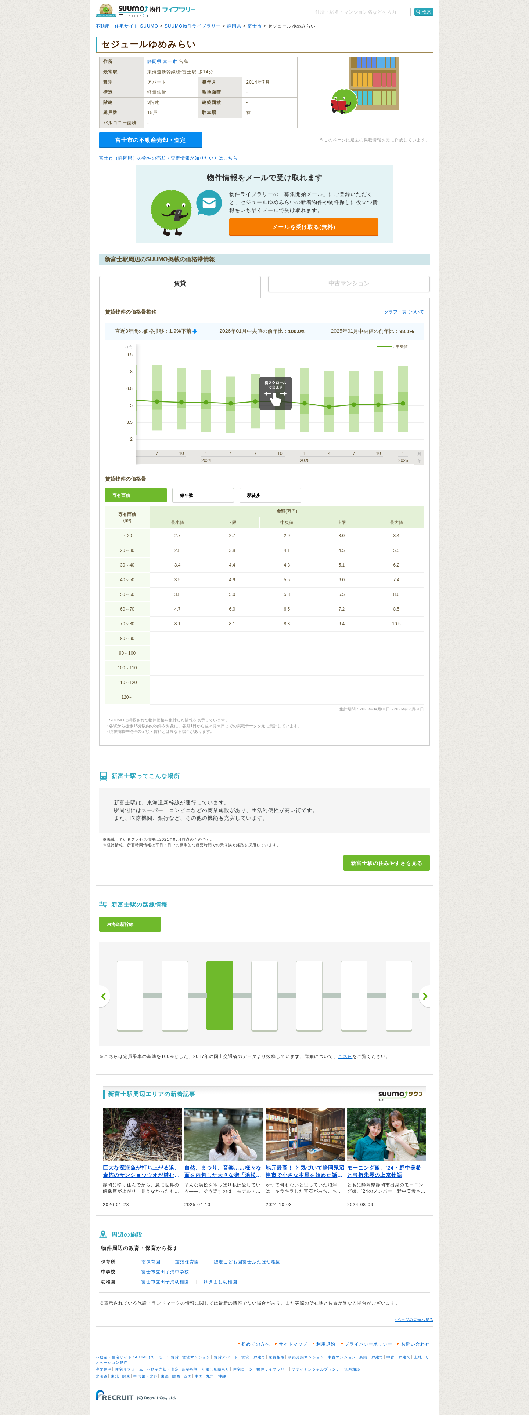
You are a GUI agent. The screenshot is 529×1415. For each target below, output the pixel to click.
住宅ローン (243, 1369)
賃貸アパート (226, 1357)
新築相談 (190, 1369)
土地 (418, 1357)
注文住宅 (104, 1369)
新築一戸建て (371, 1357)
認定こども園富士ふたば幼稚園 (247, 1262)
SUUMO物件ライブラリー (193, 26)
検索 (427, 11)
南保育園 (151, 1262)
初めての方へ (255, 1344)
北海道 (102, 1376)
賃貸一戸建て (253, 1357)
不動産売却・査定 (163, 1369)
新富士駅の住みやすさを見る (386, 863)
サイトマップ (293, 1344)
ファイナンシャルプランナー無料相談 (326, 1369)
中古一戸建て (398, 1357)
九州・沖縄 (216, 1376)
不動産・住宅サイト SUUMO (127, 26)
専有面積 (121, 495)
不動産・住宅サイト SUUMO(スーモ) (130, 1357)
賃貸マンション (196, 1357)
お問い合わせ (415, 1344)
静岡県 (234, 26)
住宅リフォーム (129, 1369)
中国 (199, 1376)
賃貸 (175, 1357)
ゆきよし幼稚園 (220, 1281)
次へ (424, 996)
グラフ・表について (404, 311)
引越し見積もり (215, 1369)
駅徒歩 (253, 495)
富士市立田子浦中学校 (165, 1271)
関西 (176, 1376)
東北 (115, 1376)
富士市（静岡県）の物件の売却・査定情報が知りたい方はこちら (168, 158)
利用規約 (325, 1344)
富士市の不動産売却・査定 (150, 140)
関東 (126, 1376)
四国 (188, 1376)
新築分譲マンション (306, 1357)
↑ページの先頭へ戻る (414, 1320)
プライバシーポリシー (368, 1344)
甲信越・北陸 (145, 1376)
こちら (345, 1056)
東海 (165, 1376)
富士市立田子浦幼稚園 (165, 1281)
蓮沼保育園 (187, 1262)
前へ (104, 996)
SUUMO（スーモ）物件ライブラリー (145, 10)
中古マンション (342, 1357)
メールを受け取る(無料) (303, 227)
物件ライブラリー (272, 1369)
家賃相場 (277, 1357)
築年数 (186, 495)
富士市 (255, 26)
